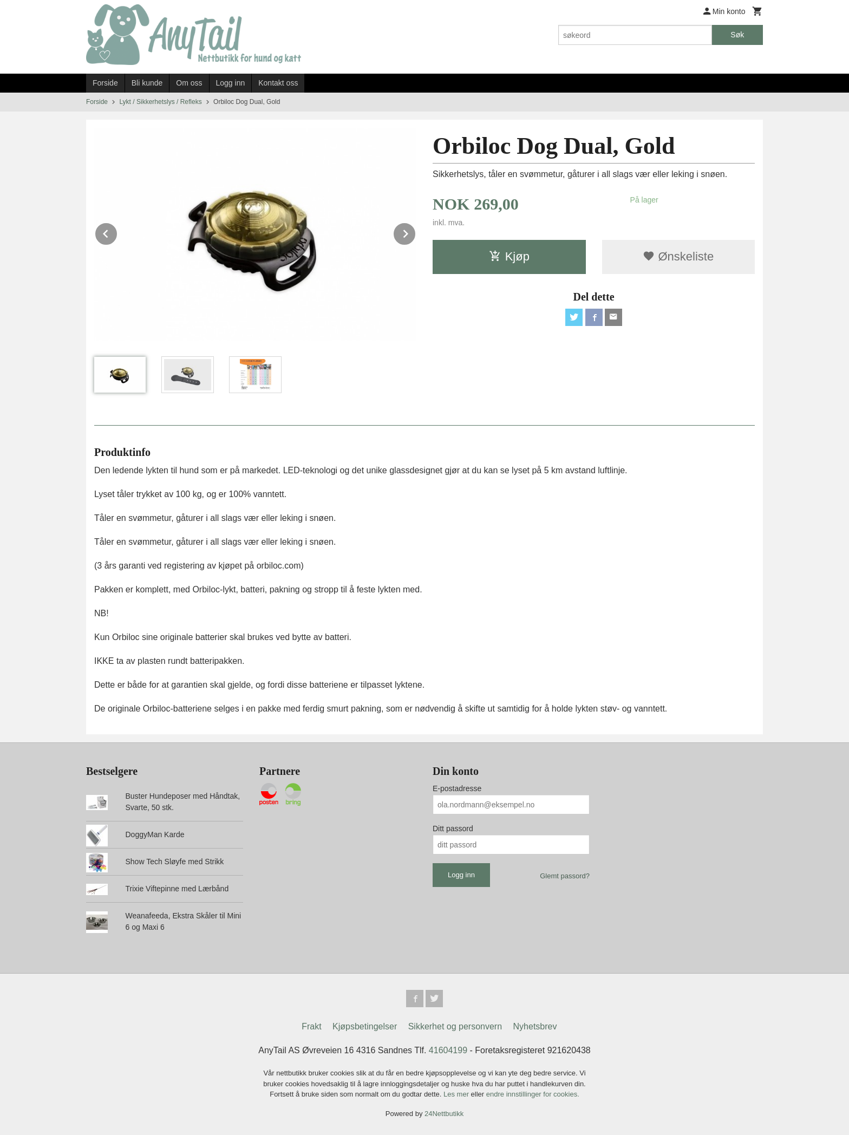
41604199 (448, 1050)
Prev (117, 232)
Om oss (189, 83)
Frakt (311, 1026)
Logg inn (230, 83)
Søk (737, 34)
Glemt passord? (565, 876)
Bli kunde (147, 83)
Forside (105, 83)
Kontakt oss (278, 83)
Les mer (457, 1094)
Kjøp (509, 256)
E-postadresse (457, 788)
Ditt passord (453, 828)
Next (415, 232)
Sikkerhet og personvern (455, 1026)
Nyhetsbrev (535, 1026)
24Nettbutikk (443, 1114)
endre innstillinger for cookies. (532, 1094)
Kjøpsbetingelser (364, 1026)
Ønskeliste (678, 256)
